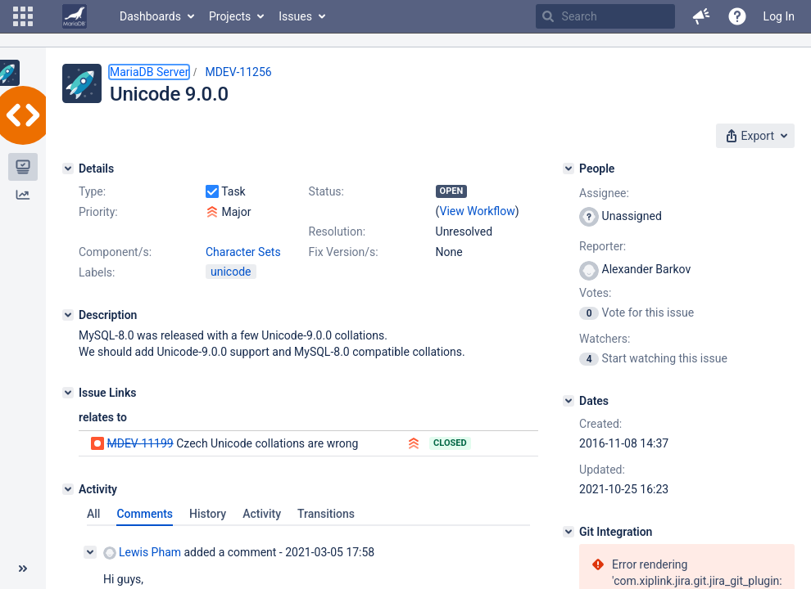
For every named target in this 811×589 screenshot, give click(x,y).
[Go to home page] (74, 16)
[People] (568, 168)
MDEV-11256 (238, 72)
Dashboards (150, 16)
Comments (144, 513)
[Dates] (568, 401)
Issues (295, 16)
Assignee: (604, 193)
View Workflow (477, 211)
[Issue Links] (68, 392)
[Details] (68, 168)
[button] (23, 16)
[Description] (68, 315)
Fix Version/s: (343, 252)
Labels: (97, 272)
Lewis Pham (142, 553)
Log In (779, 16)
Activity (261, 513)
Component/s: (115, 252)
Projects (230, 16)
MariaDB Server (149, 72)
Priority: (98, 211)
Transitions (326, 513)
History (207, 513)
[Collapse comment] (90, 552)
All (93, 513)
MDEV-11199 (139, 443)
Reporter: (602, 246)
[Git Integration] (568, 531)
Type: (92, 191)
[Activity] (68, 489)
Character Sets (243, 252)
